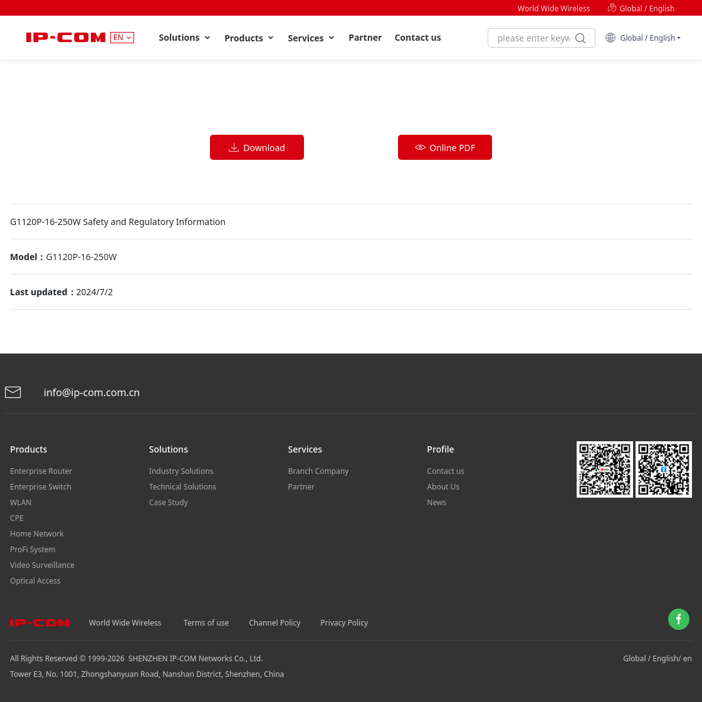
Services (312, 38)
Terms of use (206, 622)
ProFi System (32, 549)
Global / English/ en (657, 658)
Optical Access (35, 580)
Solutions (185, 38)
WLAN (20, 502)
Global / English (640, 8)
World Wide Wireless (554, 8)
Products (249, 38)
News (436, 502)
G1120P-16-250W (81, 257)
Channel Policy (274, 622)
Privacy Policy (344, 622)
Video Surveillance (42, 565)
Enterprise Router (41, 471)
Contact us (417, 37)
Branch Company (318, 471)
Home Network (37, 533)
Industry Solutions (181, 471)
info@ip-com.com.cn (72, 393)
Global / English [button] (640, 38)
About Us (443, 486)
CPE (17, 518)
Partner (365, 37)
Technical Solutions (182, 486)
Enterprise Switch (40, 486)
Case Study (168, 502)
